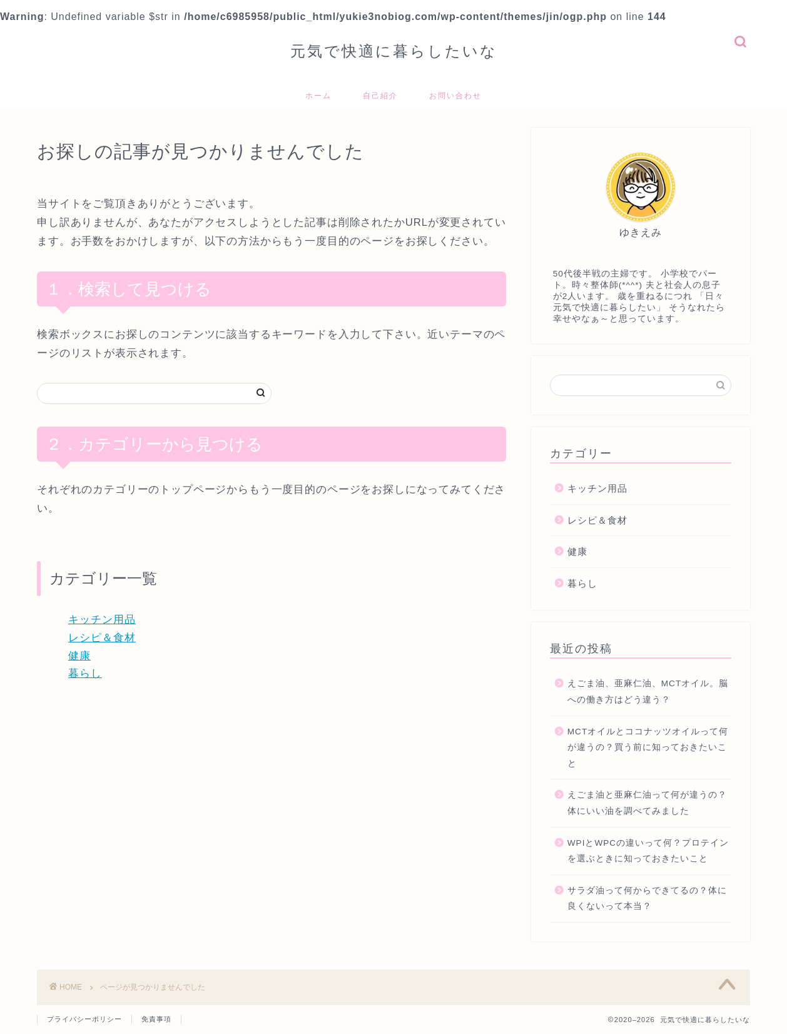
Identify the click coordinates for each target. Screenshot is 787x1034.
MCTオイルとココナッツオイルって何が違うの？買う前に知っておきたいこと (647, 747)
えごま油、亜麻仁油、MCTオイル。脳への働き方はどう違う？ (647, 691)
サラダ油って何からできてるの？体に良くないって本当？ (647, 898)
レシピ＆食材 (102, 638)
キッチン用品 (102, 620)
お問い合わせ (455, 95)
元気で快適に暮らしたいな (393, 50)
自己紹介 (380, 95)
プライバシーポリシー (84, 1019)
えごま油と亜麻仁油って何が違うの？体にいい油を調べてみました (647, 803)
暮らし (85, 673)
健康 (79, 656)
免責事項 (156, 1019)
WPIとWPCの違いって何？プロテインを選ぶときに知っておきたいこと (648, 851)
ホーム (318, 95)
